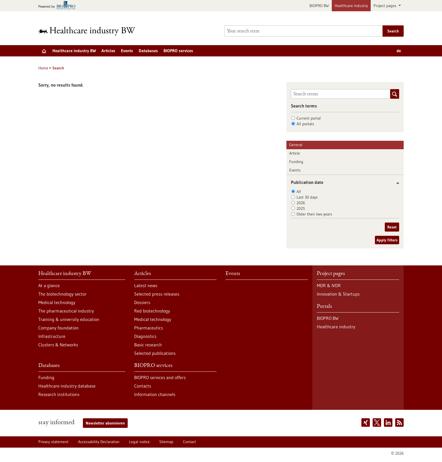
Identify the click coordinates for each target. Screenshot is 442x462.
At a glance (49, 285)
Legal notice (139, 442)
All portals (305, 123)
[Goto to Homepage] (90, 31)
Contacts (142, 386)
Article (294, 153)
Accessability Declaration (99, 442)
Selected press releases (156, 294)
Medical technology (56, 302)
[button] (395, 182)
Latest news (145, 285)
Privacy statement (53, 442)
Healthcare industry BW (74, 50)
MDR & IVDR (329, 285)
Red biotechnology (152, 311)
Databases (148, 50)
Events (127, 50)
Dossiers (142, 302)
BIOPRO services (178, 50)
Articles (108, 50)
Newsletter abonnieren (105, 423)
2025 (301, 208)
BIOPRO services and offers (160, 377)
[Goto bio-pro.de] (58, 5)
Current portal (309, 118)
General (295, 144)
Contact (189, 442)
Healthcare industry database (67, 386)
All (299, 191)
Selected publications (155, 353)
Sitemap (166, 442)
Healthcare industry (351, 5)
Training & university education (68, 319)
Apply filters (387, 240)
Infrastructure (51, 336)
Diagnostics (145, 336)
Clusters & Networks (58, 344)
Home (43, 68)
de (399, 50)
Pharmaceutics (148, 328)
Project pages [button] (385, 5)
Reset (392, 227)
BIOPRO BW (319, 5)
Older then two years (314, 214)
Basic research (148, 344)
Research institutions (58, 394)
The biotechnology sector (62, 294)
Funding (296, 161)
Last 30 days (307, 197)
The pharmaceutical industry (66, 311)
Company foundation (58, 328)
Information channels (154, 394)
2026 (301, 202)
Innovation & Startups (338, 294)
